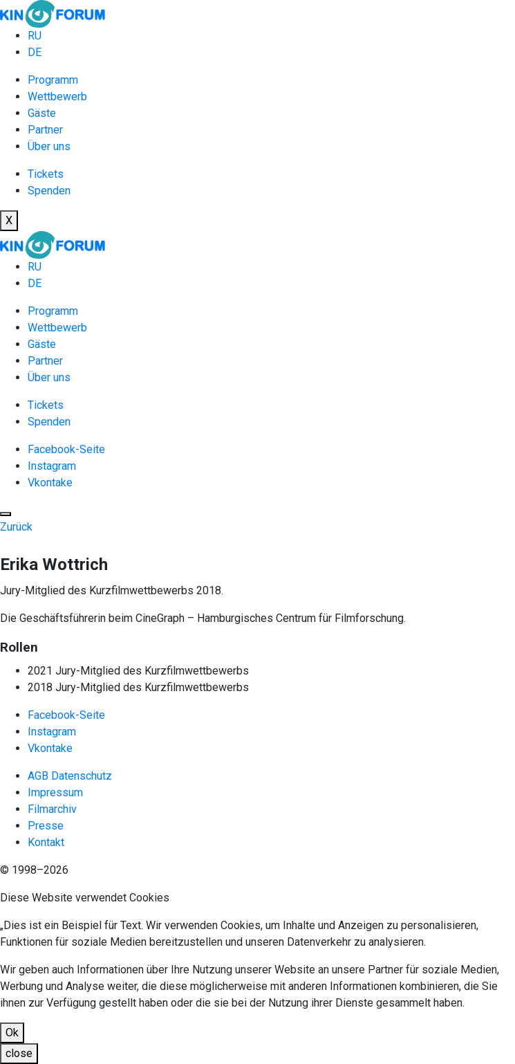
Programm (53, 79)
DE (34, 52)
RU (34, 35)
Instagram (52, 466)
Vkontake (50, 482)
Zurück (16, 526)
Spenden (49, 190)
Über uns (49, 146)
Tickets (46, 174)
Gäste (42, 113)
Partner (45, 129)
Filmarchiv (52, 809)
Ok (12, 1032)
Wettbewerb (57, 96)
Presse (46, 825)
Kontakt (46, 842)
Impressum (55, 792)
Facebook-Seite (66, 449)
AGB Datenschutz (70, 775)
